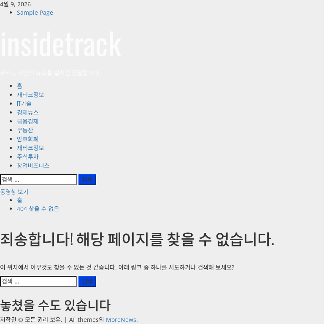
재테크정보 (30, 94)
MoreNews (121, 320)
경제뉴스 (28, 112)
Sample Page (35, 12)
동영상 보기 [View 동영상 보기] (14, 191)
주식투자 (28, 156)
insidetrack (60, 42)
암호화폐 (28, 138)
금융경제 (28, 120)
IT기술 (24, 103)
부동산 (25, 129)
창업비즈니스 (33, 165)
